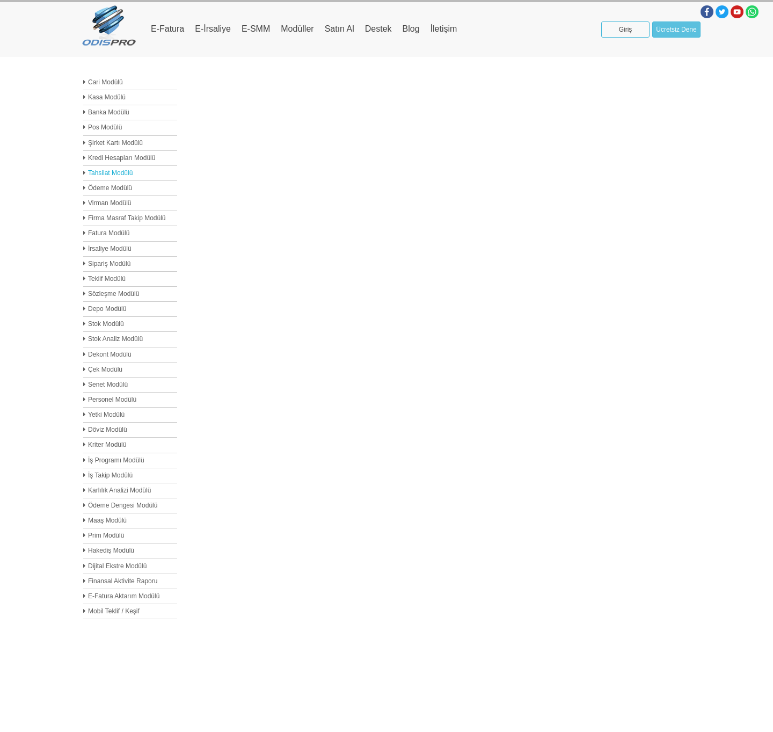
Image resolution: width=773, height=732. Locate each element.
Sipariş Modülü (109, 263)
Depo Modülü (107, 309)
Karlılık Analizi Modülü (119, 490)
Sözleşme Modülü (113, 294)
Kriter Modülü (107, 444)
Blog (411, 28)
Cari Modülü (105, 82)
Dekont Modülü (110, 354)
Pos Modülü (105, 127)
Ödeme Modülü (110, 188)
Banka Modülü (108, 112)
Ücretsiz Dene (676, 29)
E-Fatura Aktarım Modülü (123, 596)
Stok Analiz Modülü (115, 339)
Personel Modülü (112, 399)
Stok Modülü (106, 324)
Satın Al (339, 28)
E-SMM (256, 28)
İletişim (444, 28)
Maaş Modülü (107, 520)
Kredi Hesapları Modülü (121, 158)
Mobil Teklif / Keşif (114, 611)
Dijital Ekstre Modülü (117, 566)
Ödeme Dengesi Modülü (122, 505)
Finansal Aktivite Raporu (122, 581)
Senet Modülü (108, 384)
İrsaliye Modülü (110, 248)
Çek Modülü (105, 369)
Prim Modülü (106, 535)
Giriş (625, 29)
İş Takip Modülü (110, 475)
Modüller (297, 28)
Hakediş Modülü (111, 550)
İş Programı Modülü (116, 460)
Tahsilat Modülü (110, 173)
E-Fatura (167, 28)
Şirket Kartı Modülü (115, 143)
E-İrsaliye (213, 28)
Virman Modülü (109, 203)
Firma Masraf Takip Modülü (127, 218)
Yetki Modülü (106, 414)
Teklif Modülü (107, 278)
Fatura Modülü (108, 233)
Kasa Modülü (107, 97)
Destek (378, 28)
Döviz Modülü (107, 429)
